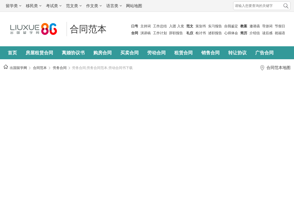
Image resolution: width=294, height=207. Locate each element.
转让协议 (237, 52)
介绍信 (254, 33)
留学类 (13, 5)
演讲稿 (145, 33)
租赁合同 (183, 52)
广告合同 (264, 52)
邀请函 (254, 26)
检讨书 (201, 33)
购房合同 (102, 52)
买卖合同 (129, 52)
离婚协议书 (73, 52)
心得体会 (231, 33)
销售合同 (210, 52)
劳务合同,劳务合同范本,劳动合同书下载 (102, 68)
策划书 (201, 26)
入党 (180, 26)
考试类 (53, 5)
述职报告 (215, 33)
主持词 (145, 26)
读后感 (267, 33)
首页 (12, 52)
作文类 (94, 5)
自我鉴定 (231, 26)
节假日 (280, 26)
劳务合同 (60, 68)
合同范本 (88, 29)
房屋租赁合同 (39, 52)
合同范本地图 (278, 67)
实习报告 (215, 26)
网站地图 (134, 5)
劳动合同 (156, 52)
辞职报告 (176, 33)
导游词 (267, 26)
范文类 (74, 5)
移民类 (33, 5)
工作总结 (160, 26)
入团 (172, 26)
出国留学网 (18, 68)
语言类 (114, 5)
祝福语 (280, 33)
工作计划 (160, 33)
